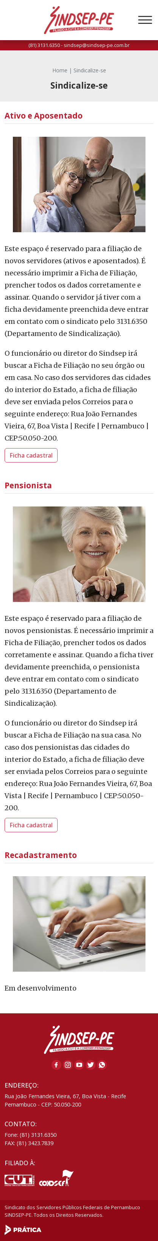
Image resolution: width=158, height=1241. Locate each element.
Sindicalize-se (90, 70)
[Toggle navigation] (145, 20)
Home (59, 70)
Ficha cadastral (31, 455)
